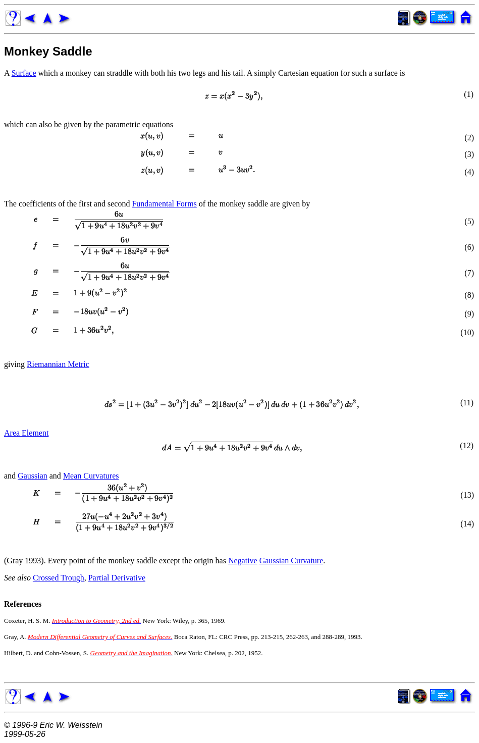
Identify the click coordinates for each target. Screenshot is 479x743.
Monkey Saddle (48, 51)
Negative (242, 560)
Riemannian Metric (58, 364)
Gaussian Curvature (291, 560)
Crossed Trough (58, 577)
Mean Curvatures (91, 475)
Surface (24, 73)
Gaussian (32, 475)
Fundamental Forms (164, 203)
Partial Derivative (116, 577)
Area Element (26, 433)
